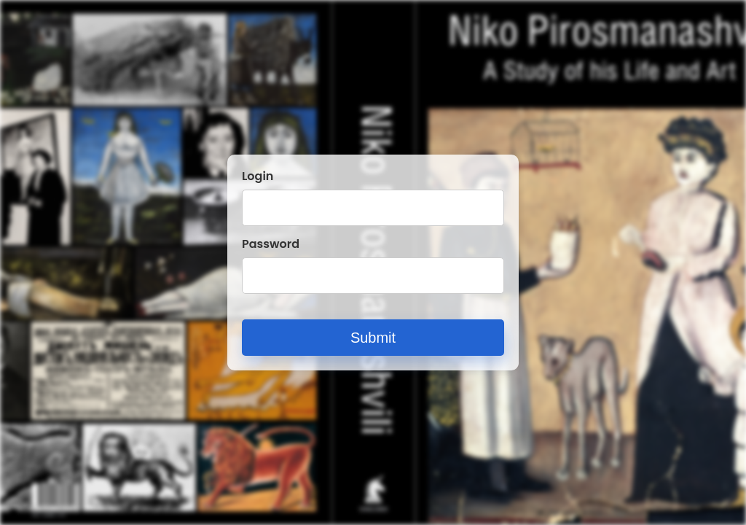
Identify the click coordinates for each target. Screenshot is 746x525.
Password (270, 244)
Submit (373, 338)
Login (257, 176)
